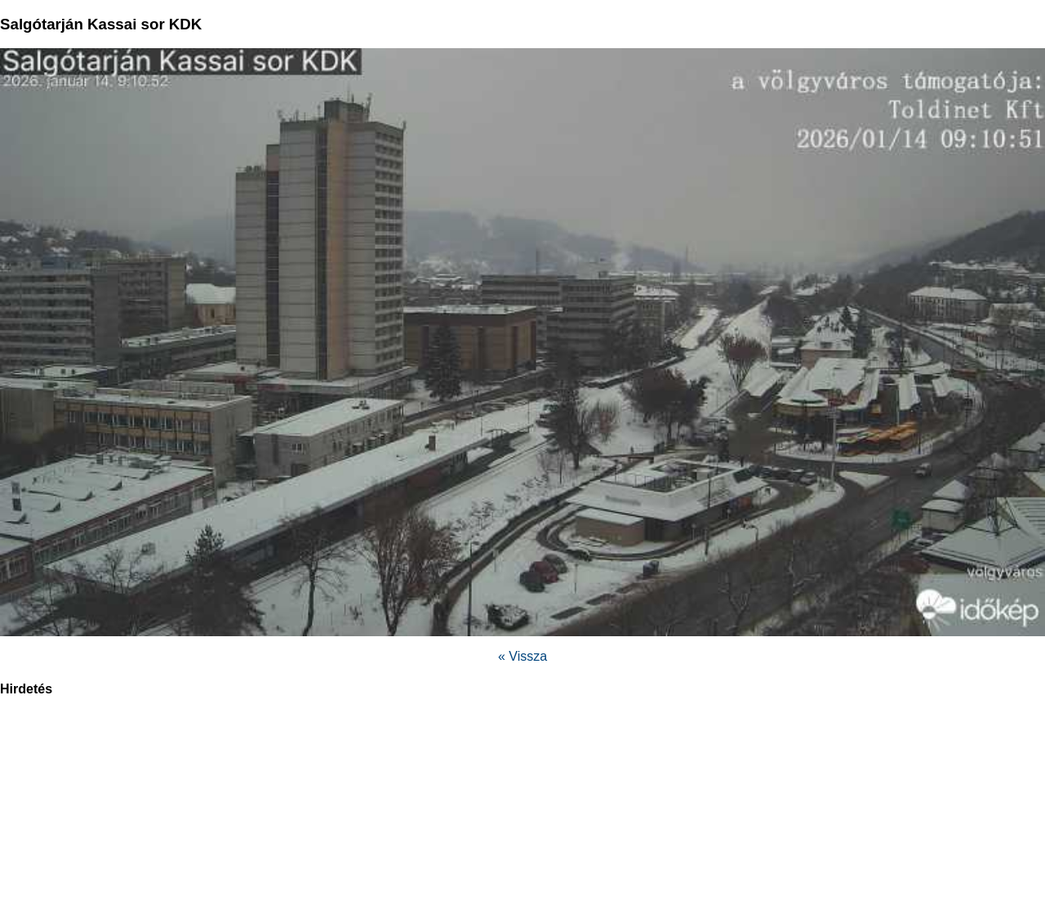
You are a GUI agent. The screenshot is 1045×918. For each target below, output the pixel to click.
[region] (522, 816)
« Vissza (522, 656)
